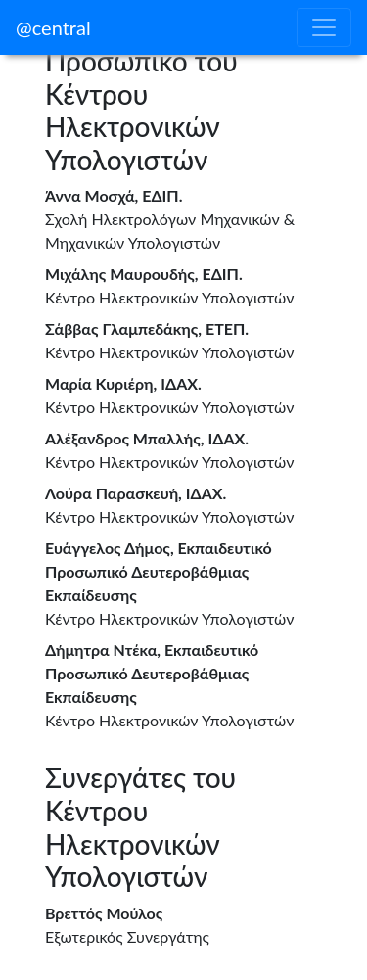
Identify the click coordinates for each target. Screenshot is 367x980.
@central (53, 27)
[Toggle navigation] (324, 27)
